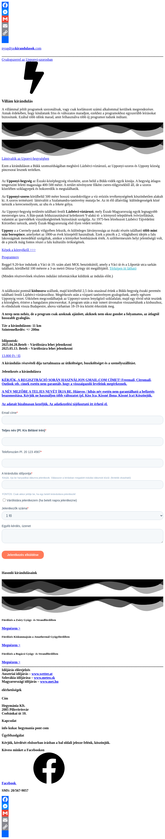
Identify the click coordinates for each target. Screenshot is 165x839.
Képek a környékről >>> (19, 250)
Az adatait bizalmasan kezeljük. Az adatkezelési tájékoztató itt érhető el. (55, 404)
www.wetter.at (42, 674)
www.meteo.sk (44, 677)
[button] (27, 59)
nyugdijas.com (21, 48)
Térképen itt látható (123, 268)
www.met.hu (49, 681)
